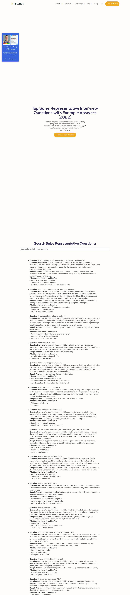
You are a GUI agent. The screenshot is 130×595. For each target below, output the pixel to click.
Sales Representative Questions (65, 135)
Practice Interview (112, 4)
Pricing (96, 4)
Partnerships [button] (79, 4)
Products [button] (57, 4)
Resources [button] (68, 4)
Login (101, 4)
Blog (88, 4)
